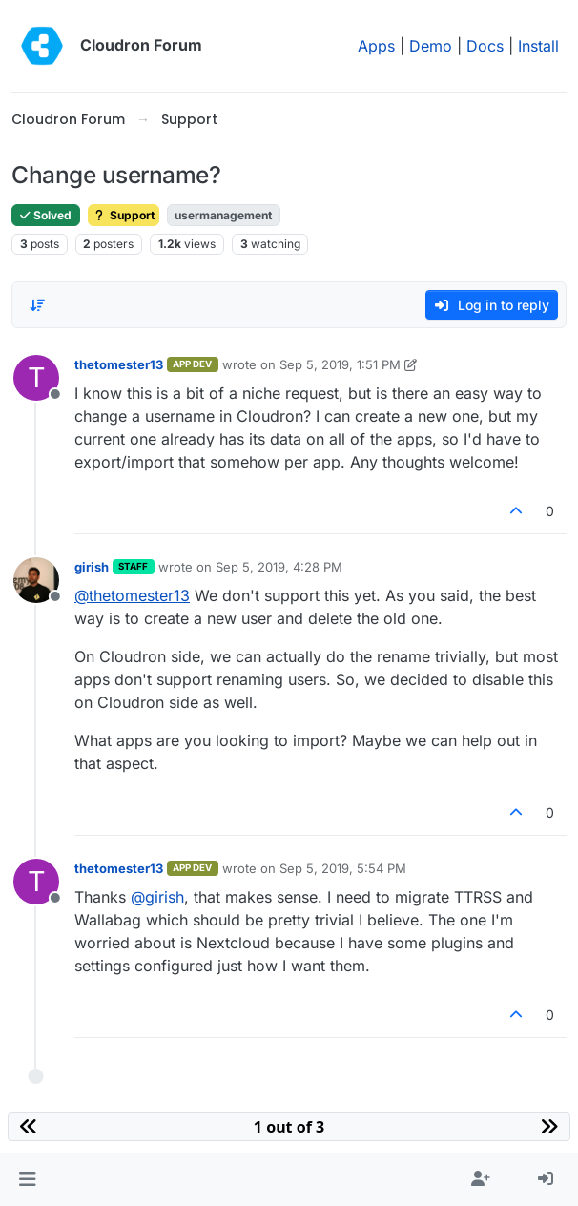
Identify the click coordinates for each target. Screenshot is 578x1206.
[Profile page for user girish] (36, 580)
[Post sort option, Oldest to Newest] (37, 305)
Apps (376, 45)
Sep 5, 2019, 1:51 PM (340, 364)
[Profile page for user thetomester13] (36, 378)
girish (91, 566)
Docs (485, 45)
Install (538, 45)
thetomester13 (118, 364)
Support (124, 215)
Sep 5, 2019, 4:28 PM (279, 566)
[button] (27, 1179)
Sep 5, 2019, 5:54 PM (342, 868)
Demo (430, 45)
